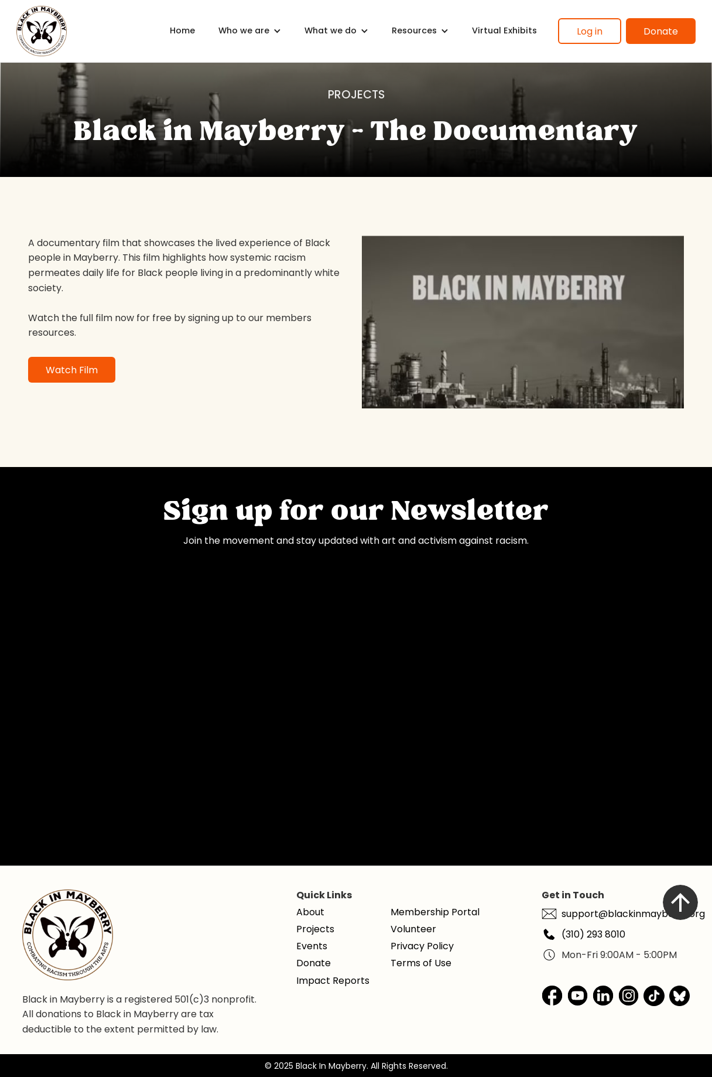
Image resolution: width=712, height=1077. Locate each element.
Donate (660, 31)
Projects (315, 929)
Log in (590, 31)
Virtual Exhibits (504, 30)
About (310, 912)
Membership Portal (435, 912)
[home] (41, 31)
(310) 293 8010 (593, 934)
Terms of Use (421, 963)
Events (311, 946)
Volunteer (413, 929)
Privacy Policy (422, 946)
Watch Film (72, 370)
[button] (250, 31)
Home (182, 30)
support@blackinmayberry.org (633, 913)
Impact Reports (332, 980)
